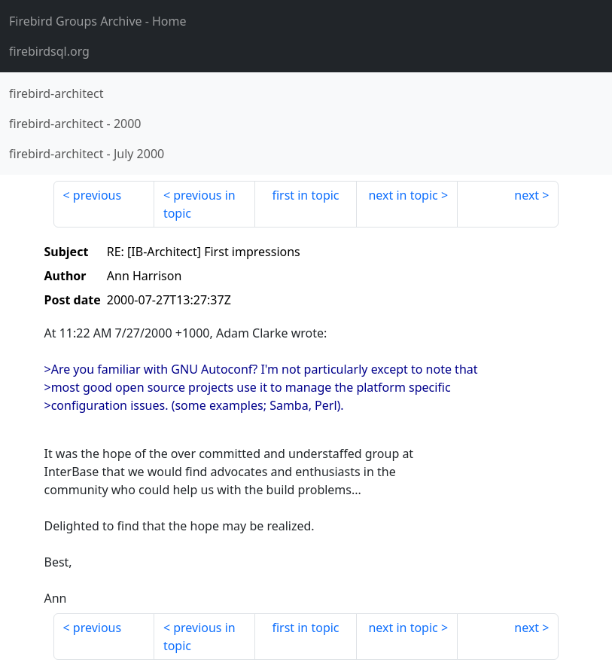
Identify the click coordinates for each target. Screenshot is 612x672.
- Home (98, 21)
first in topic (305, 195)
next (526, 195)
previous (97, 195)
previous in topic (199, 204)
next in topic (402, 195)
